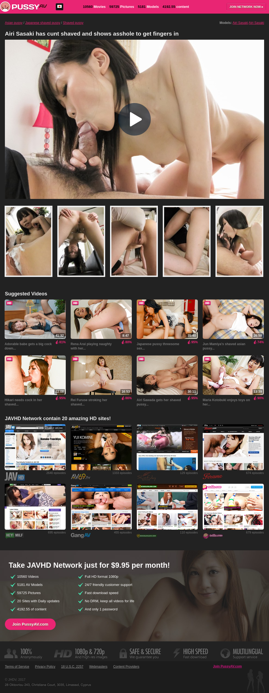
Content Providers (126, 667)
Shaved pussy (73, 23)
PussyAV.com (23, 6)
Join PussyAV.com (30, 624)
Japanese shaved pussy (42, 23)
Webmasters (98, 667)
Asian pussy (14, 23)
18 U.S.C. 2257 (72, 667)
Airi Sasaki (240, 23)
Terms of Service (17, 667)
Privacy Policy (45, 667)
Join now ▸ (246, 6)
